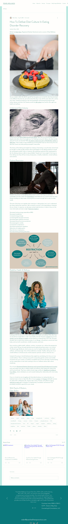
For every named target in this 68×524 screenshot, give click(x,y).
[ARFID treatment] (12, 450)
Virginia (32, 423)
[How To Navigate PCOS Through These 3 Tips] (55, 450)
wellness (53, 418)
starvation (40, 426)
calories (34, 426)
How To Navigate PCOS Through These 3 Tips (55, 458)
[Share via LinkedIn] (16, 431)
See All (63, 442)
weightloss (13, 426)
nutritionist (47, 418)
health (17, 418)
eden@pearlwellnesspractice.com (33, 520)
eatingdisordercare (44, 420)
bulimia (30, 420)
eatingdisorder (39, 418)
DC (28, 423)
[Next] (60, 498)
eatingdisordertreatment (16, 423)
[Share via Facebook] (10, 431)
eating (28, 418)
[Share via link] (20, 431)
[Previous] (7, 498)
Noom (45, 426)
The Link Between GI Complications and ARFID (11, 458)
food (24, 423)
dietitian (22, 418)
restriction (23, 426)
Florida (28, 426)
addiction (49, 423)
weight (37, 423)
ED (51, 420)
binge (33, 418)
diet (18, 426)
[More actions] (57, 18)
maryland (43, 423)
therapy (19, 420)
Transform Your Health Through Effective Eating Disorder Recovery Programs (33, 458)
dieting (54, 423)
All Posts (5, 8)
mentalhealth (13, 420)
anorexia (25, 420)
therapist (36, 420)
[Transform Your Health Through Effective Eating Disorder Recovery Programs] (34, 450)
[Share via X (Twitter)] (13, 431)
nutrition (12, 418)
